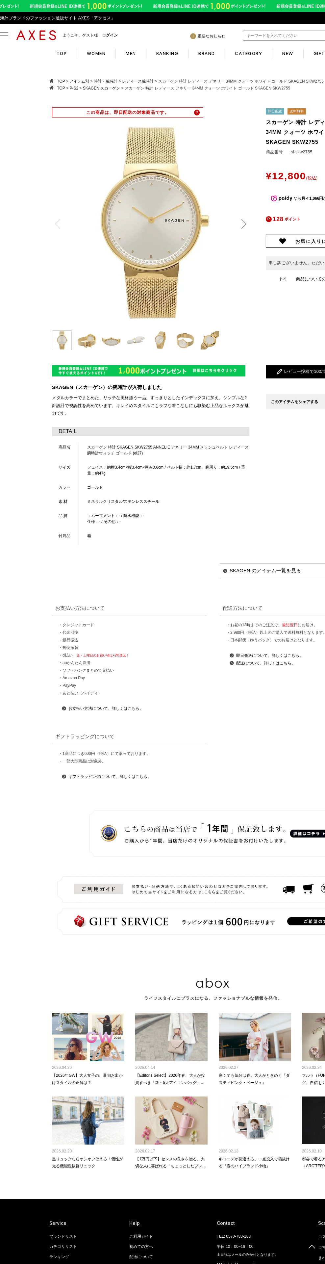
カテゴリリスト (63, 1246)
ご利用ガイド (141, 1236)
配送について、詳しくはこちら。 (265, 663)
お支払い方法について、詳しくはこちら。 (105, 708)
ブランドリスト (63, 1236)
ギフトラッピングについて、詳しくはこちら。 (109, 776)
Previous (59, 224)
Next (241, 224)
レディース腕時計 (138, 81)
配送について (141, 1256)
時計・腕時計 (105, 81)
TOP (61, 53)
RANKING (167, 53)
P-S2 (73, 88)
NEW (288, 53)
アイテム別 (79, 81)
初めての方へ (141, 1246)
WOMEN (96, 53)
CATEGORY (248, 53)
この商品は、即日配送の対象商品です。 (127, 112)
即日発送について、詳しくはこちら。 (269, 655)
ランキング (59, 1256)
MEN (131, 53)
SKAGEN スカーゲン (101, 88)
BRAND (206, 53)
